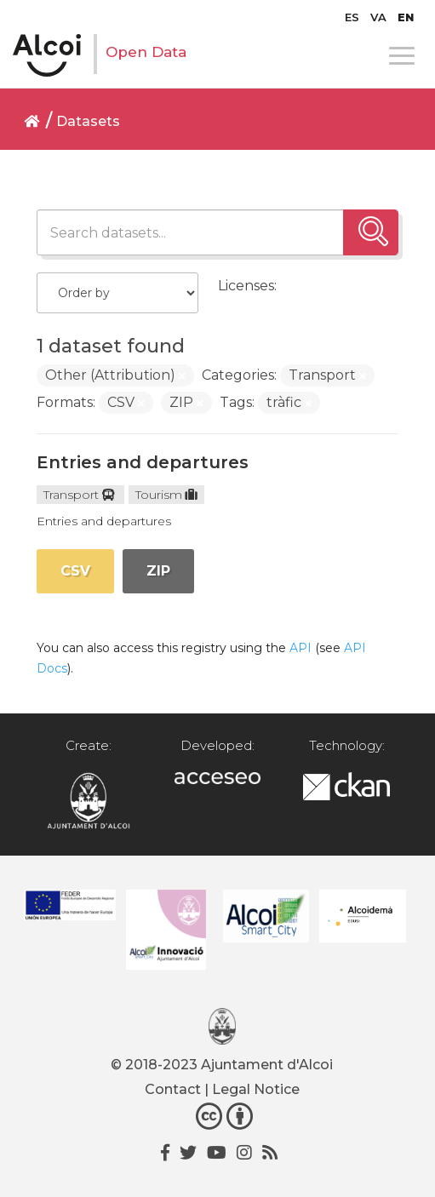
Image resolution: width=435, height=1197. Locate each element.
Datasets (88, 121)
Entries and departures (143, 462)
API (300, 648)
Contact (173, 1089)
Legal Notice (256, 1089)
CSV (75, 571)
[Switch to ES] (352, 17)
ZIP (158, 571)
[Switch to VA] (378, 17)
